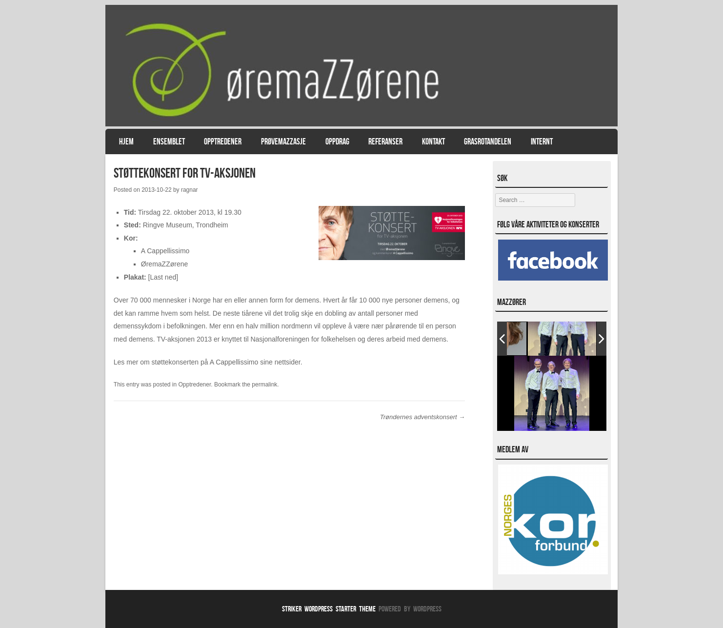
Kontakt (433, 141)
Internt (542, 141)
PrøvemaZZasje (283, 141)
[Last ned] (163, 277)
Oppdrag (337, 141)
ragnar (189, 189)
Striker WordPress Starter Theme (329, 609)
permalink (264, 384)
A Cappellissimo (165, 251)
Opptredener (222, 141)
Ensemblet (169, 141)
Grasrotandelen (487, 141)
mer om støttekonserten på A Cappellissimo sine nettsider (213, 362)
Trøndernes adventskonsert (422, 417)
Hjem (126, 141)
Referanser (385, 141)
